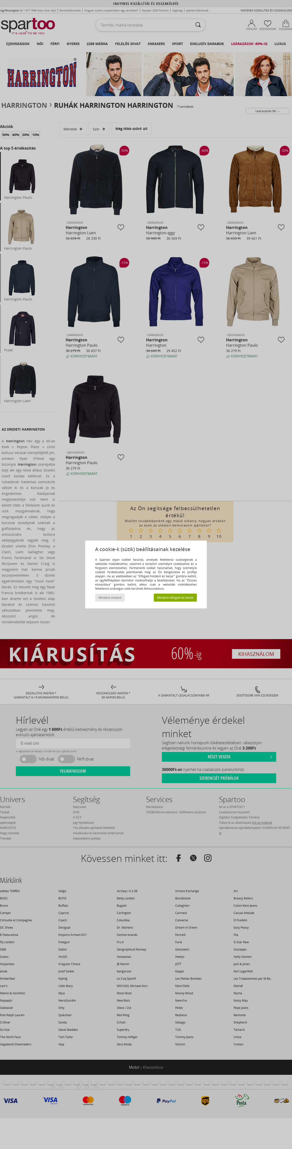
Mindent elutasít (110, 597)
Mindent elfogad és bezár (175, 597)
